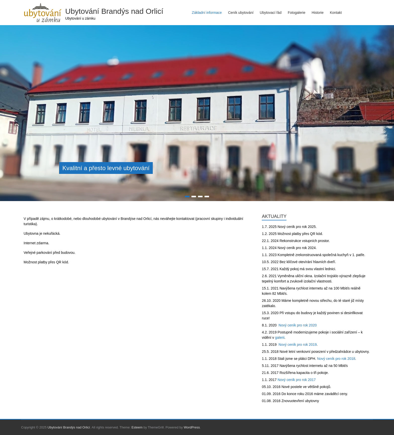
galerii (279, 337)
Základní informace (207, 13)
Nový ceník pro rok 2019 (298, 345)
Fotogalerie (296, 13)
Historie (317, 13)
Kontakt (336, 13)
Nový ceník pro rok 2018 (336, 359)
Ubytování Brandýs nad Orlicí (114, 11)
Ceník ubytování (241, 13)
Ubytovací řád (270, 13)
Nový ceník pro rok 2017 (297, 380)
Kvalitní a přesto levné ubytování (106, 168)
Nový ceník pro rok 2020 (298, 325)
